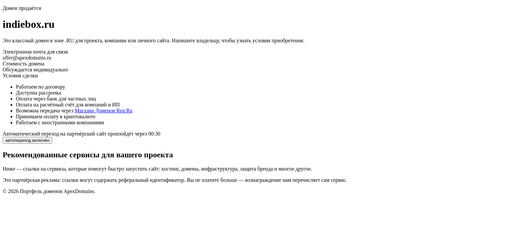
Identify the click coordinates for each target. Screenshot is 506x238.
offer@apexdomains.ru (27, 57)
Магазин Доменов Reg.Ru (103, 110)
